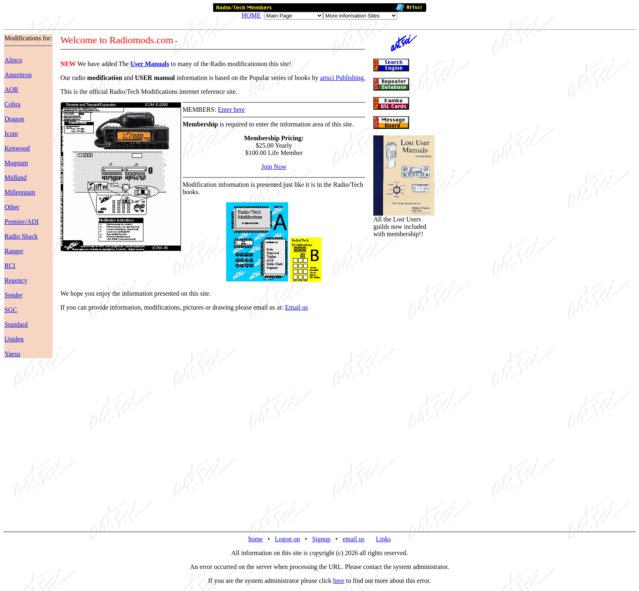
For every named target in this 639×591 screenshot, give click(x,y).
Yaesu (12, 353)
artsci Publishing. (342, 77)
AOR (11, 89)
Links (383, 539)
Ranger (13, 251)
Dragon (14, 118)
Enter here (231, 109)
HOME (251, 15)
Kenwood (17, 148)
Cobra (12, 104)
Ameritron (18, 74)
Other (11, 207)
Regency (15, 280)
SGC (10, 309)
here (338, 580)
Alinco (13, 60)
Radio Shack (20, 236)
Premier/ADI (21, 221)
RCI (9, 265)
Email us (296, 307)
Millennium (19, 192)
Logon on (287, 539)
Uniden (14, 339)
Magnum (16, 162)
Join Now (273, 166)
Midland (15, 177)
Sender (13, 295)
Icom (11, 133)
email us (354, 539)
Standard (16, 324)
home (255, 539)
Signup (321, 539)
